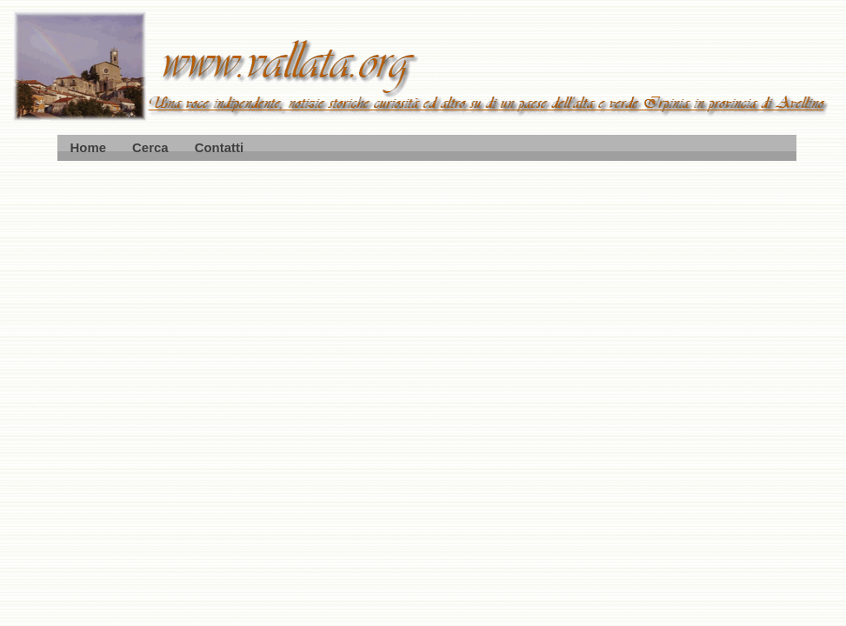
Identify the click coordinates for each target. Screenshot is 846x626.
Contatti (219, 147)
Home (88, 147)
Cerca (150, 147)
